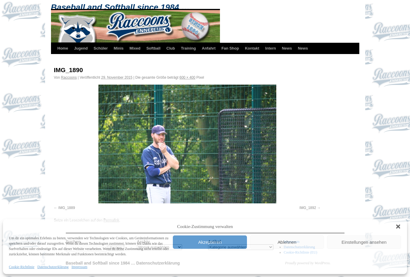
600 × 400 (187, 77)
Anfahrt (209, 48)
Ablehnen (286, 242)
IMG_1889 (66, 208)
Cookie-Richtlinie (21, 267)
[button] (398, 226)
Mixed (135, 48)
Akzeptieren (209, 242)
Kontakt (252, 48)
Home (63, 48)
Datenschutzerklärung (52, 267)
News (287, 48)
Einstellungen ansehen (364, 242)
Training (188, 48)
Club (170, 48)
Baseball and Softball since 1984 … (120, 7)
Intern (270, 48)
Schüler (101, 48)
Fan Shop (230, 48)
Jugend (81, 48)
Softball (153, 48)
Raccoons (69, 77)
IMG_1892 (307, 208)
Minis (119, 48)
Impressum (79, 267)
